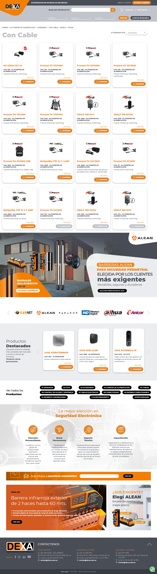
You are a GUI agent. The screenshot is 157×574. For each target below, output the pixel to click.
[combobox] (57, 18)
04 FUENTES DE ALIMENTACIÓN (22, 27)
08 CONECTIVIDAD (111, 392)
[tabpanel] (78, 265)
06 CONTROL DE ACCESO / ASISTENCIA (57, 392)
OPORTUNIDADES (141, 397)
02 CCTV (66, 387)
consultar (64, 226)
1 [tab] (77, 294)
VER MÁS (30, 78)
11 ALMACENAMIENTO (100, 397)
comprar (28, 82)
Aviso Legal (64, 571)
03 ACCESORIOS (87, 387)
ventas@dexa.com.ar (49, 560)
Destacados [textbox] (132, 33)
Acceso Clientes (141, 3)
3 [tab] (80, 294)
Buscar (123, 18)
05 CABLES (144, 387)
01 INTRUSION (47, 387)
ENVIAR (128, 476)
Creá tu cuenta (124, 3)
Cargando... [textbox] (51, 18)
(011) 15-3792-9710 (85, 553)
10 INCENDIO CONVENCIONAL (54, 397)
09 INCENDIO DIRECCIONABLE (136, 392)
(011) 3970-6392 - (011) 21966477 (51, 553)
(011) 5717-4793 (123, 553)
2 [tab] (78, 294)
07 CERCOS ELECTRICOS (88, 392)
